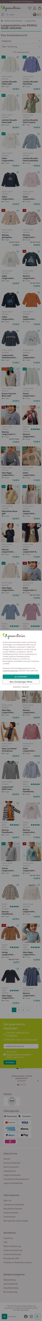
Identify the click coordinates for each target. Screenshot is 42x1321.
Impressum (25, 687)
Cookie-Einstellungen (10, 671)
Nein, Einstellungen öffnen (21, 682)
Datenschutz (17, 687)
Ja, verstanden (21, 676)
